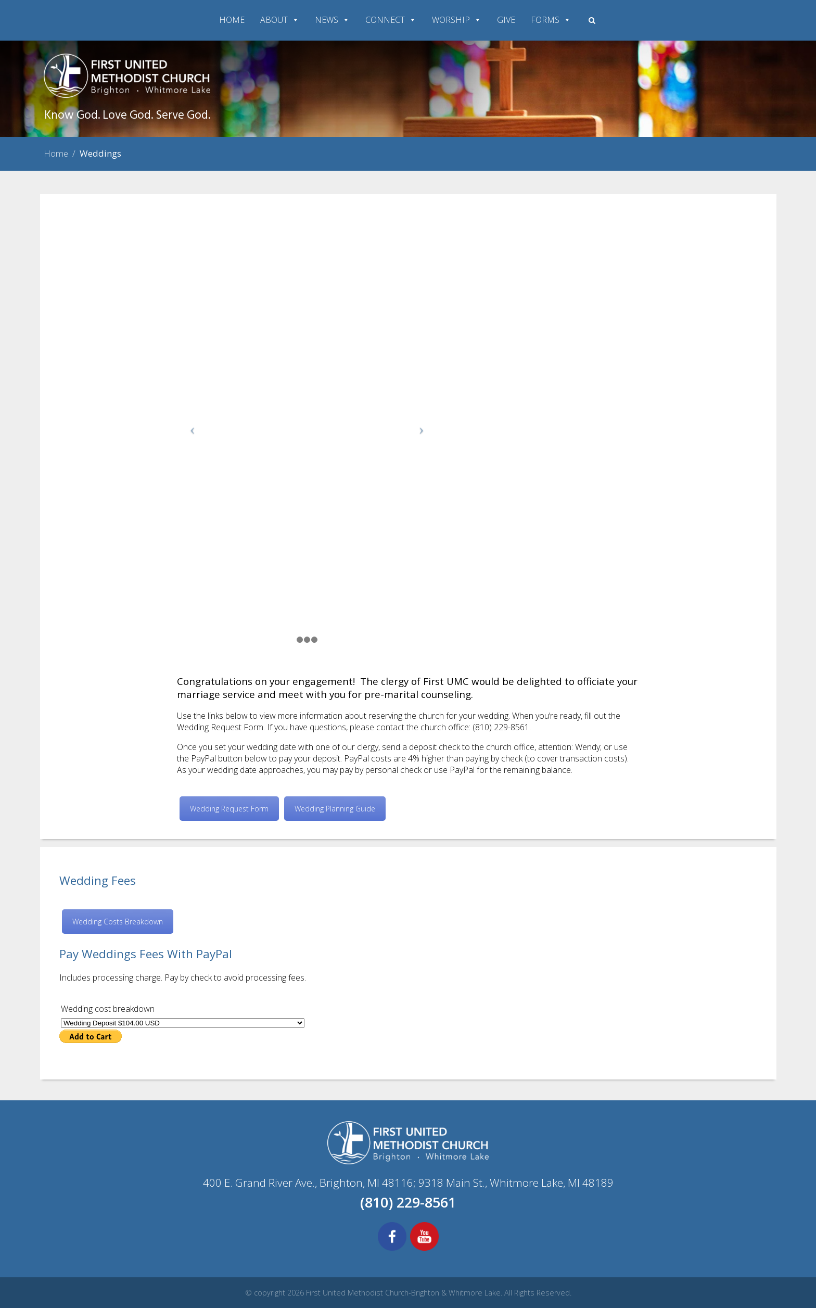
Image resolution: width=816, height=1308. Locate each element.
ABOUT (279, 20)
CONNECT (390, 20)
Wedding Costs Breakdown (117, 921)
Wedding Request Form (229, 809)
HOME (232, 20)
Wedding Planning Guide (335, 809)
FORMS (551, 20)
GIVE (506, 20)
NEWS (332, 20)
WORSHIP (456, 20)
